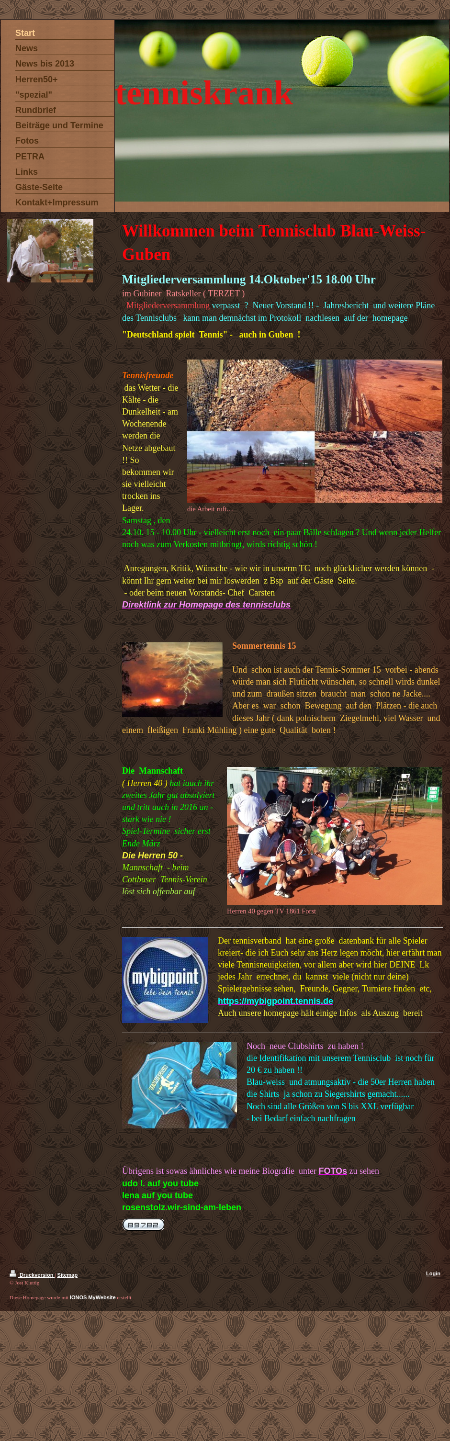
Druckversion (32, 1275)
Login (433, 1273)
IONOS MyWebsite (93, 1297)
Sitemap (67, 1275)
